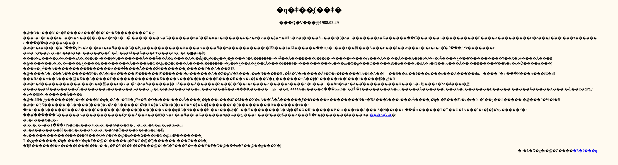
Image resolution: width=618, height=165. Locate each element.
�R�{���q (585, 151)
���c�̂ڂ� (381, 115)
